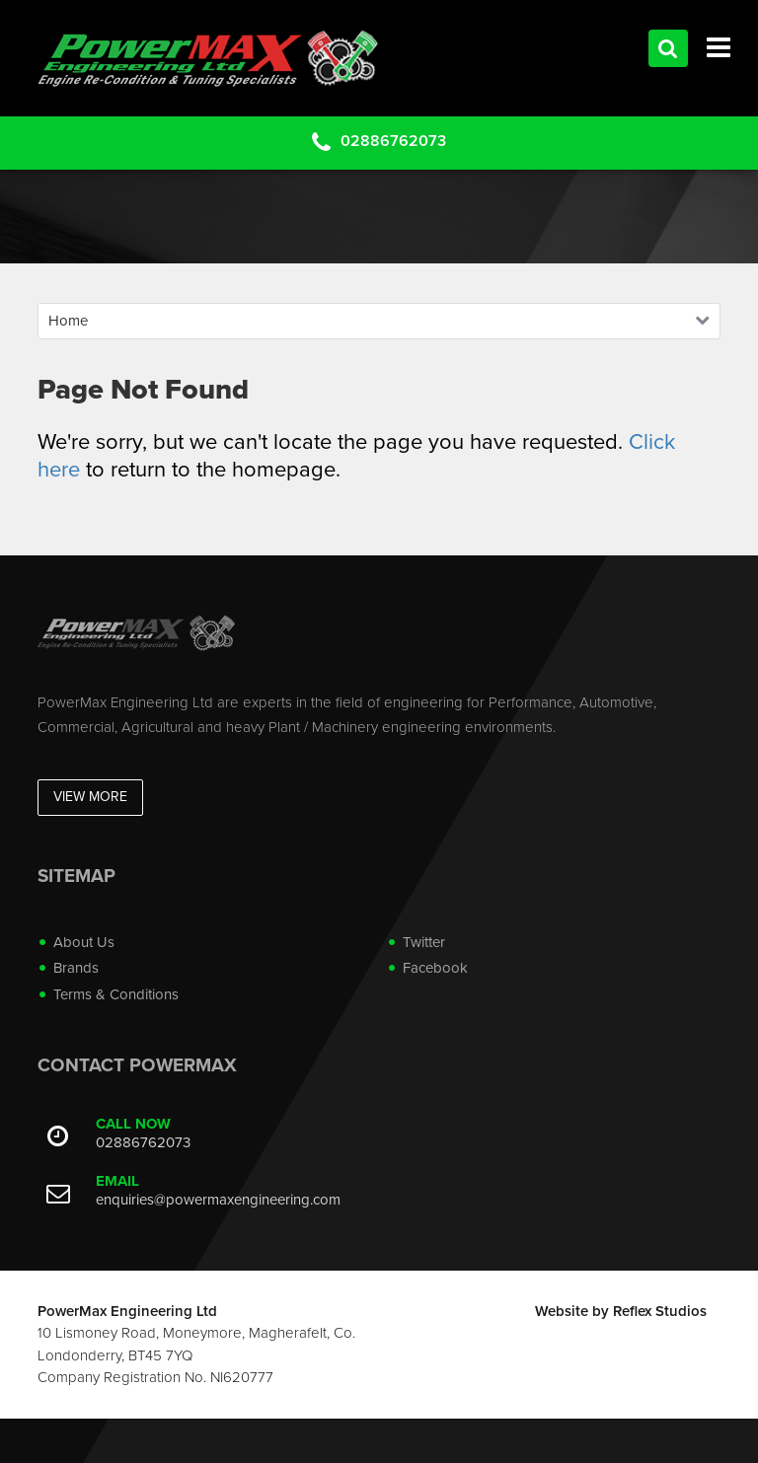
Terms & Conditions (116, 994)
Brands (76, 968)
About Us (83, 942)
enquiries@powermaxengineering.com (218, 1199)
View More (90, 796)
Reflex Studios (660, 1311)
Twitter (424, 942)
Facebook (435, 968)
